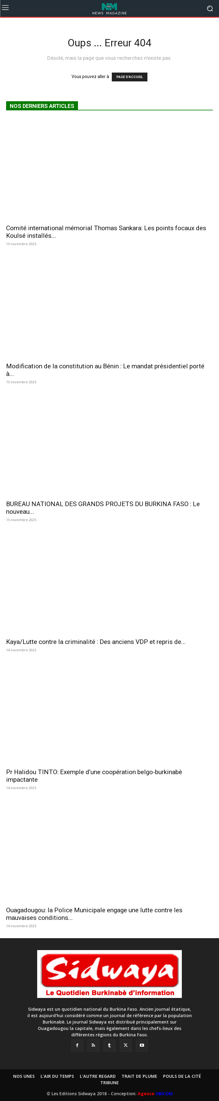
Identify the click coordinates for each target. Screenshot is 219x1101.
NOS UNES (24, 1076)
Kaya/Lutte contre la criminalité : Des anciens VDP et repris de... (96, 641)
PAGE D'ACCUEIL (129, 77)
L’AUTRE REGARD (98, 1076)
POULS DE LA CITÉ (182, 1076)
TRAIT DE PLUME (139, 1076)
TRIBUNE (109, 1082)
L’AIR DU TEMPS (57, 1076)
